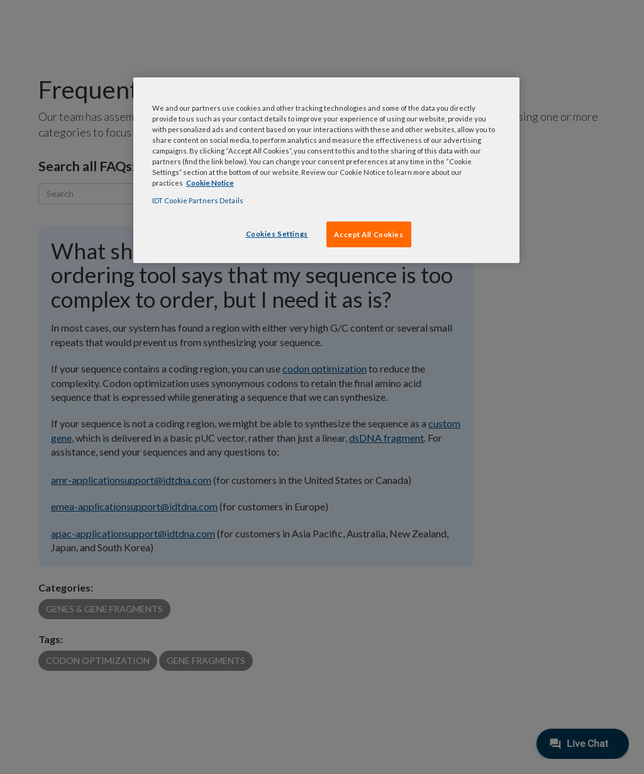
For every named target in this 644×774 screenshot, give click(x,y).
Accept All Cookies (368, 234)
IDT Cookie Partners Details (197, 200)
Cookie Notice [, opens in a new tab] (210, 183)
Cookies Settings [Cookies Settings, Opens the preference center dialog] (277, 234)
